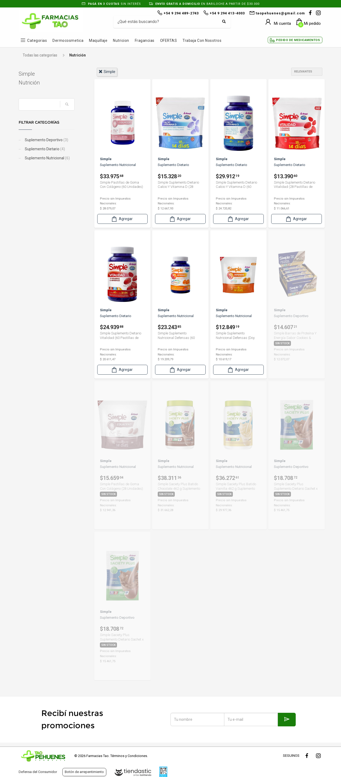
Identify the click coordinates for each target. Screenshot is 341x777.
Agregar (122, 219)
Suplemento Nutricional (47, 158)
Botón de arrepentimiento (84, 772)
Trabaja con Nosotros (201, 40)
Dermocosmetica (67, 40)
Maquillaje (98, 40)
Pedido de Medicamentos (298, 40)
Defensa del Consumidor (38, 772)
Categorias (37, 40)
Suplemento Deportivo (46, 140)
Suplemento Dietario (44, 149)
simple (107, 71)
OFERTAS (168, 40)
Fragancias (145, 40)
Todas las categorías (40, 55)
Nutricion (121, 40)
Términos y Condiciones (128, 756)
